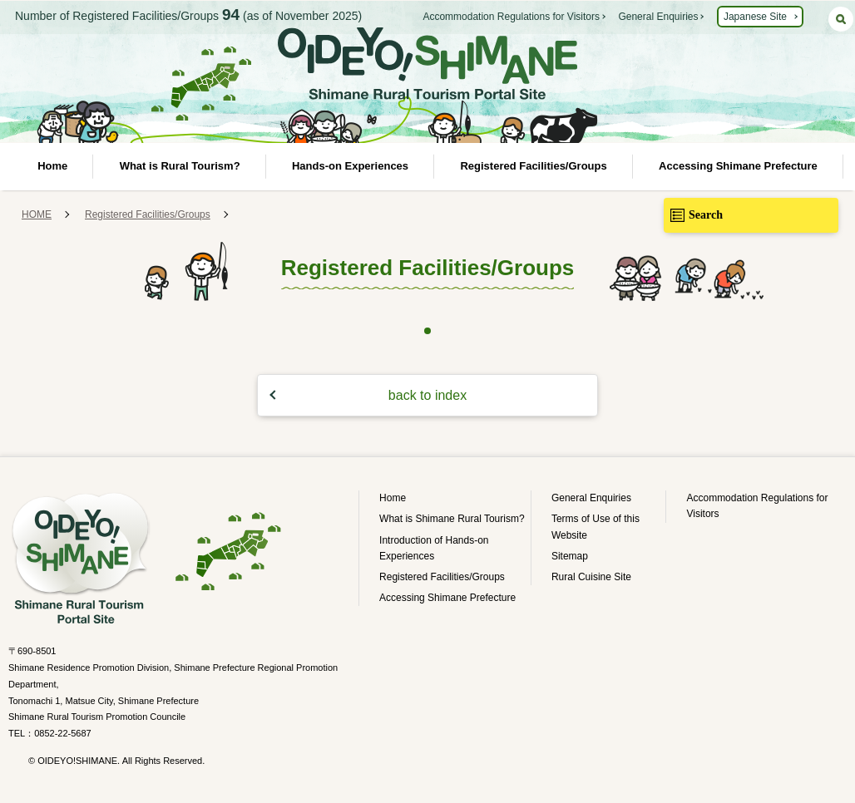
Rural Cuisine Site (591, 577)
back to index (427, 395)
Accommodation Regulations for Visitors (511, 16)
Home (52, 166)
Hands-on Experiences (350, 166)
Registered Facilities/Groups (533, 166)
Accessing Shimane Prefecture (738, 166)
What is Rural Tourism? (180, 166)
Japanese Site (755, 16)
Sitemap (569, 556)
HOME (37, 214)
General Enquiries (658, 16)
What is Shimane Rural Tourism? (452, 519)
